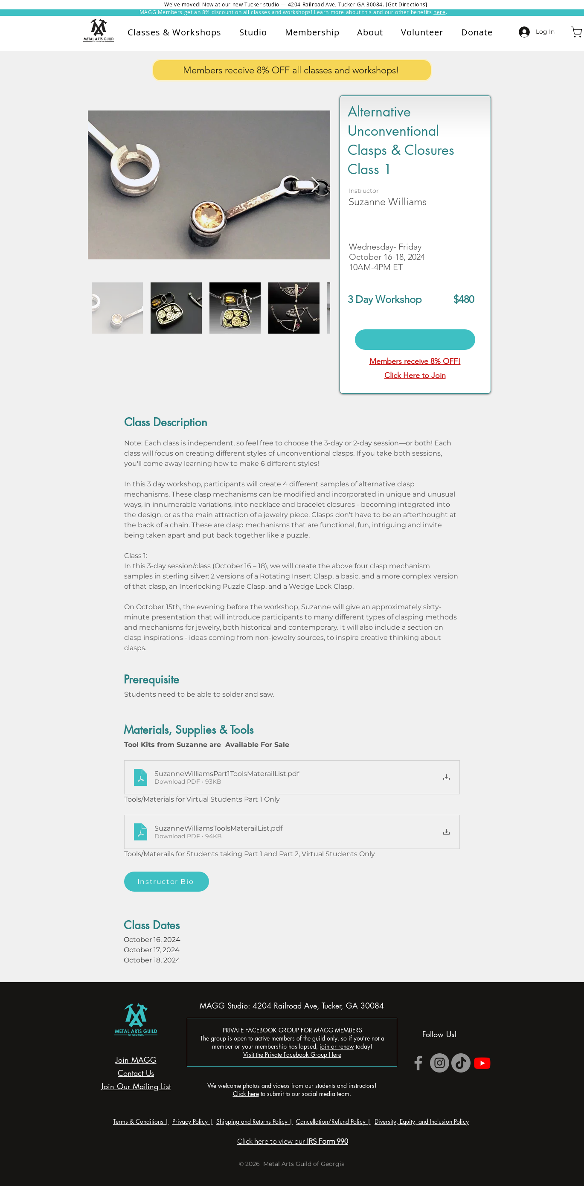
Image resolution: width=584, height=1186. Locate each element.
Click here (246, 1094)
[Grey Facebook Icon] (418, 1063)
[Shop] (576, 32)
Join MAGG (136, 1060)
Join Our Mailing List (136, 1086)
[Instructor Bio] (166, 882)
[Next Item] (315, 185)
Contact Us (136, 1073)
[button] (370, 32)
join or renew (337, 1046)
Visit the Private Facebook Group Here (292, 1054)
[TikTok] (461, 1063)
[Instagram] (439, 1063)
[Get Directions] (406, 4)
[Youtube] (482, 1063)
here (439, 12)
